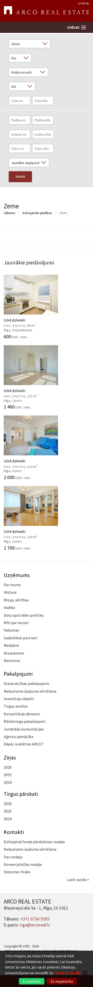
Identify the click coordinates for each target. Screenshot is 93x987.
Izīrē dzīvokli (46, 307)
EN (83, 3)
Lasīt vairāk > (78, 879)
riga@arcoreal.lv (35, 925)
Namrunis (12, 660)
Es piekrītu (32, 981)
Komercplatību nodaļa (23, 864)
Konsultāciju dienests (22, 713)
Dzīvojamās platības (37, 213)
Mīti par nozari (16, 622)
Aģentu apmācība (18, 736)
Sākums (9, 213)
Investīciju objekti (19, 698)
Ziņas (10, 757)
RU (87, 3)
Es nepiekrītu (62, 981)
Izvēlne (73, 27)
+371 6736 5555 (34, 919)
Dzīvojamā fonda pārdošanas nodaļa (34, 841)
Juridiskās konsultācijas (24, 729)
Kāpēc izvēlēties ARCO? (23, 743)
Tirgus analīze (16, 706)
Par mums (12, 584)
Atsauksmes (14, 653)
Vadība (9, 607)
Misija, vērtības (16, 599)
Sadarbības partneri (20, 637)
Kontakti (14, 831)
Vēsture (10, 592)
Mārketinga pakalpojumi (24, 721)
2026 (8, 767)
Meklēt (20, 176)
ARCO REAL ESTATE (46, 11)
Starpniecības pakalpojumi (26, 683)
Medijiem (11, 645)
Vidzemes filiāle (17, 871)
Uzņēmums (17, 575)
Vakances (11, 630)
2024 (8, 782)
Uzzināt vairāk (67, 972)
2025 (8, 774)
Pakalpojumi (18, 673)
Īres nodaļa (13, 856)
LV (79, 3)
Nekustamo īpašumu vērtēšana (30, 691)
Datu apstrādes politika (24, 615)
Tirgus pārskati (21, 793)
